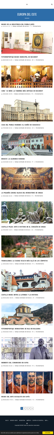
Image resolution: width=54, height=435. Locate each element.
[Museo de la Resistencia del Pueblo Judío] (27, 24)
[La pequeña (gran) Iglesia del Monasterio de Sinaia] (27, 193)
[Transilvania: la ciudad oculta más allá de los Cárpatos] (27, 261)
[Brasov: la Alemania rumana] (27, 159)
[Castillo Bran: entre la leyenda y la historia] (27, 295)
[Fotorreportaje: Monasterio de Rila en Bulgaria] (27, 329)
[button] (1, 4)
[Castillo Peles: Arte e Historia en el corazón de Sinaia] (27, 227)
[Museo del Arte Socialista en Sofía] (27, 397)
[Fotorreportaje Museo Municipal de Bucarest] (27, 57)
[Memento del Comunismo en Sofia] (27, 363)
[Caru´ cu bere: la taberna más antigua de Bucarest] (27, 91)
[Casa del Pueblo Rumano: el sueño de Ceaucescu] (27, 125)
